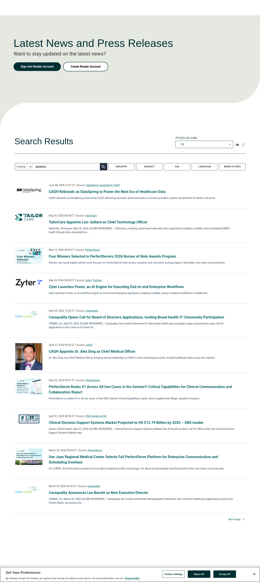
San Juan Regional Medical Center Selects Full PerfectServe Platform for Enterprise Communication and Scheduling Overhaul (133, 459)
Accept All (224, 574)
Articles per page (186, 137)
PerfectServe (92, 249)
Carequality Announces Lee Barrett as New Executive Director (98, 492)
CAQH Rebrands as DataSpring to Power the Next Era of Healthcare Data (107, 191)
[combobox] (204, 144)
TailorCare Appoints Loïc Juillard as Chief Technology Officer (98, 222)
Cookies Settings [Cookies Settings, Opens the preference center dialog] (173, 574)
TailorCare (91, 215)
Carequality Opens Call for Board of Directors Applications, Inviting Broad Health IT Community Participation (136, 317)
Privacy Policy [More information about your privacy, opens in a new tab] (132, 579)
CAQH (89, 345)
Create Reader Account (86, 66)
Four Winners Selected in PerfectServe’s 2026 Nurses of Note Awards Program (112, 256)
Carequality (92, 310)
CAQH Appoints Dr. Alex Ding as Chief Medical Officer (92, 351)
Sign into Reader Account (37, 66)
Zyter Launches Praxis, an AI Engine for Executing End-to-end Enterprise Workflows (116, 287)
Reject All (199, 574)
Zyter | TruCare (93, 280)
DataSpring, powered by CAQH (103, 185)
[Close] (254, 575)
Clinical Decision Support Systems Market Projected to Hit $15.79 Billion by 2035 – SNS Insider (126, 422)
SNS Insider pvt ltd (96, 416)
